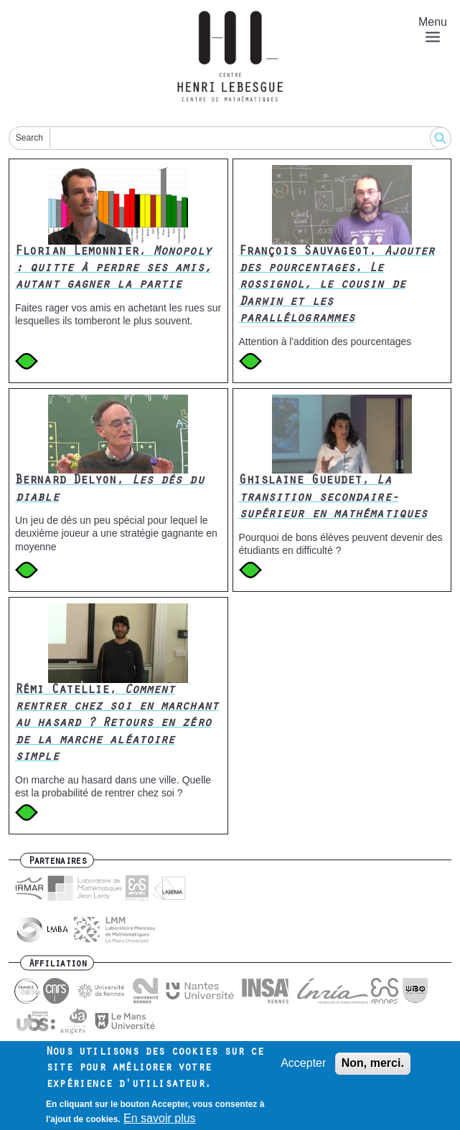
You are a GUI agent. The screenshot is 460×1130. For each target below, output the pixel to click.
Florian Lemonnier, (113, 269)
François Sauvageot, (337, 286)
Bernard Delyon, (109, 489)
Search (29, 138)
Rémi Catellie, (116, 724)
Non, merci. (373, 1069)
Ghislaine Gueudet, (333, 498)
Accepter (303, 1069)
